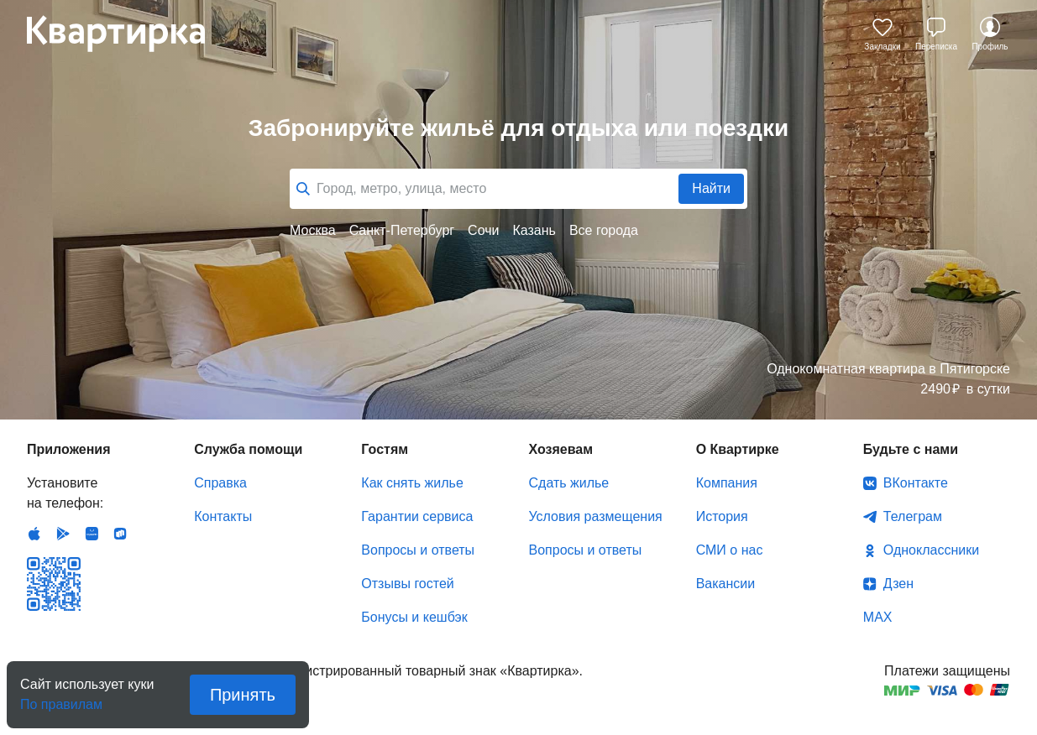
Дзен (898, 583)
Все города (603, 230)
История (722, 516)
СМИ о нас (729, 550)
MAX (878, 617)
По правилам (61, 699)
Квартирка (127, 33)
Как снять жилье (412, 483)
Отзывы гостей (407, 583)
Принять (242, 694)
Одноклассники (931, 550)
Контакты (223, 516)
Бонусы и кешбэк (414, 617)
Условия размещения (596, 516)
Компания (726, 483)
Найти (711, 188)
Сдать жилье (569, 483)
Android (63, 533)
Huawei (91, 533)
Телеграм (912, 516)
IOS (34, 533)
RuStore (120, 533)
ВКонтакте (915, 483)
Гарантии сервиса (417, 516)
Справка (220, 483)
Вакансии (726, 583)
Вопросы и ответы (417, 550)
